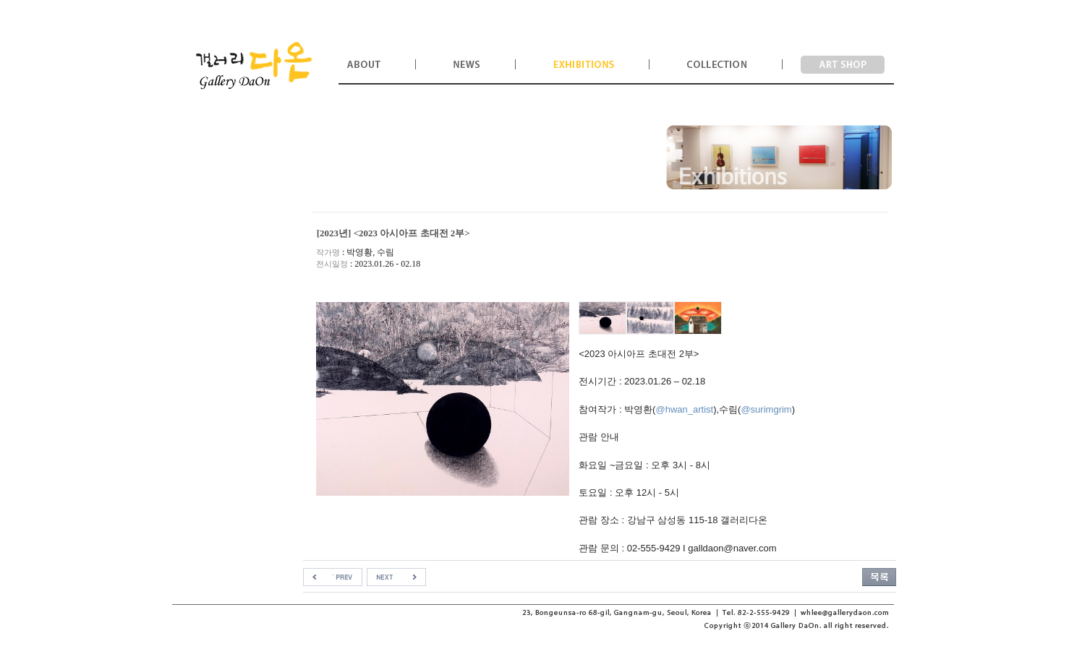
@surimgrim (766, 409)
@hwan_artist (684, 409)
